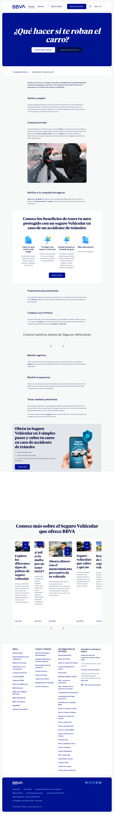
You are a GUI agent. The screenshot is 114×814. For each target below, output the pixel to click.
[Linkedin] (96, 782)
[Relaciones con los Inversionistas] (23, 668)
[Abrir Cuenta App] (64, 755)
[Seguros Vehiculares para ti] (69, 50)
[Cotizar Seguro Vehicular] (43, 50)
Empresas (40, 6)
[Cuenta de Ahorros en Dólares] (68, 735)
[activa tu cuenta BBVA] (66, 730)
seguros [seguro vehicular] (49, 414)
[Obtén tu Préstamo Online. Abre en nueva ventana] (67, 708)
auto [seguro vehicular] (71, 136)
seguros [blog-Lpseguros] (30, 364)
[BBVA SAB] (19, 698)
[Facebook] (86, 782)
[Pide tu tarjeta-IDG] (65, 722)
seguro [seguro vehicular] (41, 322)
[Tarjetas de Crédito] (42, 679)
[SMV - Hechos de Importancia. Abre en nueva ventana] (68, 681)
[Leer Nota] (60, 549)
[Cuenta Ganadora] (64, 747)
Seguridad (16, 789)
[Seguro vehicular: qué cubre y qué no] (84, 561)
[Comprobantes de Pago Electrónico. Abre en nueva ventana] (68, 697)
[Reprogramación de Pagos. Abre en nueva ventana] (44, 683)
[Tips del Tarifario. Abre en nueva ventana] (41, 671)
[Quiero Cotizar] (57, 275)
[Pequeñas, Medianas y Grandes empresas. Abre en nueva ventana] (45, 660)
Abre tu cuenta (56, 6)
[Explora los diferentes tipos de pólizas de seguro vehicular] (22, 567)
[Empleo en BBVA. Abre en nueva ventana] (18, 680)
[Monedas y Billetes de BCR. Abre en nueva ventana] (67, 676)
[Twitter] (90, 782)
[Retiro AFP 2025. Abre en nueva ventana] (64, 659)
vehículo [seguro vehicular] (34, 299)
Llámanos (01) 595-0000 (55, 793)
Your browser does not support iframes (57, 495)
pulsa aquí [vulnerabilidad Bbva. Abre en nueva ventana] (84, 680)
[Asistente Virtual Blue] (20, 709)
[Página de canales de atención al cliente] (20, 673)
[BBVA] (18, 782)
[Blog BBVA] (16, 705)
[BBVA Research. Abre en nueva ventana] (18, 688)
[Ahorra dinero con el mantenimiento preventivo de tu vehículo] (60, 568)
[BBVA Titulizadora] (19, 702)
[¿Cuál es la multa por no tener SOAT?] (39, 561)
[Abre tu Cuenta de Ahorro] (67, 712)
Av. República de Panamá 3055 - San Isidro (27, 801)
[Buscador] (90, 6)
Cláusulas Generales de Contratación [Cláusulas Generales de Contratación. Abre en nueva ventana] (48, 789)
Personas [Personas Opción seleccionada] (31, 6)
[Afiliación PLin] (63, 740)
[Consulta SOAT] (63, 762)
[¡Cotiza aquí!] (22, 467)
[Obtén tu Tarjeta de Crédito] (68, 663)
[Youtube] (100, 782)
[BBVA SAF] (23, 693)
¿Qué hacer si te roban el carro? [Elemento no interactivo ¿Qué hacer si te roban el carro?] (43, 72)
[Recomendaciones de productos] (45, 666)
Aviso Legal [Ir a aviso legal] (27, 789)
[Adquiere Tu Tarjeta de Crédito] (68, 717)
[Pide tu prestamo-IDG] (65, 726)
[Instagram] (93, 782)
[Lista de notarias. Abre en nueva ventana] (41, 675)
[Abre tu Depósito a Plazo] (66, 743)
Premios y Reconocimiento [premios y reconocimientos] (90, 670)
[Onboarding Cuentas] (65, 759)
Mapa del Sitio (18, 793)
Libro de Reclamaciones (34, 793)
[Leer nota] (18, 621)
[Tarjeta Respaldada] (65, 751)
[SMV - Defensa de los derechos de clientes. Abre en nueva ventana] (68, 687)
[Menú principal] (98, 6)
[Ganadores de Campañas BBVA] (68, 703)
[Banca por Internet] (76, 6)
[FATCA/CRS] (62, 673)
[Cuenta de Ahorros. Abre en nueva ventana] (41, 686)
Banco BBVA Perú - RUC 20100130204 (26, 797)
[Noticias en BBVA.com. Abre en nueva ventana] (20, 684)
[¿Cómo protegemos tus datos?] (68, 668)
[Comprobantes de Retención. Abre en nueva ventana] (68, 692)
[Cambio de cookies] (64, 766)
